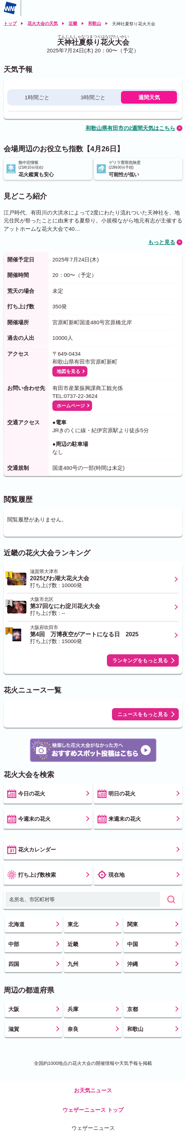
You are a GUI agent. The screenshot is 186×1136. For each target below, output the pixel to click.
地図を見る (68, 371)
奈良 (73, 1029)
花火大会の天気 (42, 23)
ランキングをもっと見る (140, 660)
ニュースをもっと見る (142, 714)
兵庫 (73, 1009)
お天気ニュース (93, 1090)
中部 (13, 944)
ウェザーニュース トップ (93, 1110)
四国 (13, 964)
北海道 (16, 924)
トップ (10, 23)
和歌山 (94, 23)
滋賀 (13, 1029)
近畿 (73, 23)
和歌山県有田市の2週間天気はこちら (130, 128)
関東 (132, 924)
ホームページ (71, 405)
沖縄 (132, 964)
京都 (132, 1009)
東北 (73, 924)
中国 (132, 944)
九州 (73, 964)
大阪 (13, 1009)
